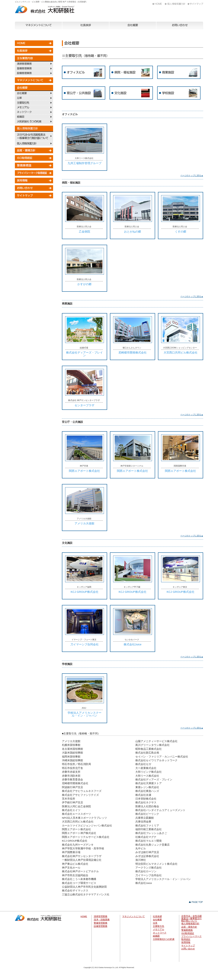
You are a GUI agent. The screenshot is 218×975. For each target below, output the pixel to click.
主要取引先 (34, 102)
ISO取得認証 (34, 158)
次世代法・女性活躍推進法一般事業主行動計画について (34, 136)
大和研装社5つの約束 (163, 939)
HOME (157, 3)
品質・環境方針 (34, 150)
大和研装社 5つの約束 (34, 121)
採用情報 (34, 180)
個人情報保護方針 (34, 143)
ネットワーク (34, 112)
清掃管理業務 (34, 63)
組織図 (34, 116)
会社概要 (132, 25)
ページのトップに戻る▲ (191, 175)
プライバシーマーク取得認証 (34, 173)
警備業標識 (34, 165)
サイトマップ (34, 195)
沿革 (34, 98)
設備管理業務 (34, 73)
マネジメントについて (38, 25)
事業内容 (195, 3)
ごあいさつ (175, 3)
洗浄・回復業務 (102, 919)
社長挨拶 (85, 25)
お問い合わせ (179, 25)
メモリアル (34, 107)
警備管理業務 (34, 68)
